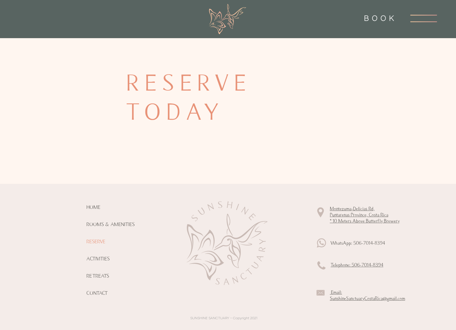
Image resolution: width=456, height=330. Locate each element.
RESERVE (95, 242)
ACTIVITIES (98, 259)
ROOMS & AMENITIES (110, 224)
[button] (423, 18)
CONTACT (97, 293)
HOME (93, 207)
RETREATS (97, 276)
